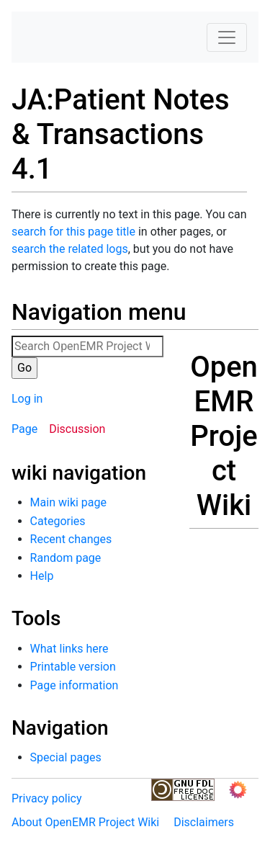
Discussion (77, 429)
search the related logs (70, 249)
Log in (27, 399)
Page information (74, 685)
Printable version (73, 666)
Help (42, 576)
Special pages (66, 757)
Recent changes (71, 539)
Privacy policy (47, 798)
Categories (58, 521)
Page (24, 429)
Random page (66, 558)
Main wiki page (68, 502)
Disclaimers (204, 822)
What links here (69, 648)
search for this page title (73, 231)
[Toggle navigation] (227, 37)
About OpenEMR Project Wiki (85, 822)
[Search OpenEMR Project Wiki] (87, 346)
